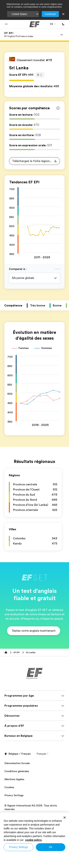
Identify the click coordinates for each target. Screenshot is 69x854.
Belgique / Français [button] (17, 754)
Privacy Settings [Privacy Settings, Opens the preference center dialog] (18, 847)
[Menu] (62, 35)
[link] (18, 35)
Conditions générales (16, 771)
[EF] (34, 24)
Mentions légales (14, 779)
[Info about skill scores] (58, 108)
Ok (50, 847)
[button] (6, 24)
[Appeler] (63, 24)
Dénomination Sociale (17, 763)
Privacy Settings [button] (14, 795)
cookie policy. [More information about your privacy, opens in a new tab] (33, 839)
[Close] (65, 818)
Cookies (9, 787)
